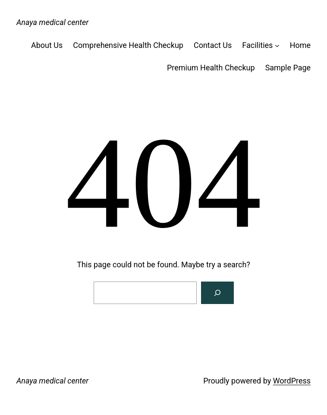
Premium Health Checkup (211, 67)
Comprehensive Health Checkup (128, 45)
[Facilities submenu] (277, 45)
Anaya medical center (52, 22)
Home (300, 45)
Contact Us (213, 45)
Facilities (257, 45)
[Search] (217, 293)
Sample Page (288, 67)
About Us (47, 45)
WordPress (292, 380)
